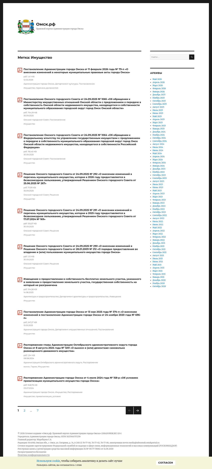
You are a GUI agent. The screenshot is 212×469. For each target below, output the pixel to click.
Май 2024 (157, 153)
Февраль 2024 (159, 162)
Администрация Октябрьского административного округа (53, 362)
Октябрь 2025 (159, 101)
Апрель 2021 (158, 268)
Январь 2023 (158, 203)
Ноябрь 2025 (159, 98)
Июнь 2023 (158, 187)
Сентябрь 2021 (159, 252)
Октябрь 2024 (159, 138)
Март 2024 (158, 159)
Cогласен (165, 462)
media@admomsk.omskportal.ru (144, 442)
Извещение (115, 296)
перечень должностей (47, 88)
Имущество (29, 88)
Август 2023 (158, 181)
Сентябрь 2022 (160, 215)
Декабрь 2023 (159, 169)
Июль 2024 (158, 147)
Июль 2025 (158, 110)
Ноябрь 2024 (159, 135)
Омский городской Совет (36, 120)
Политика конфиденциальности (34, 455)
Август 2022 (158, 218)
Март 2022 (158, 234)
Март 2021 (157, 271)
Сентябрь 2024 (160, 141)
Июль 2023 (158, 184)
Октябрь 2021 (159, 249)
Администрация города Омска (39, 84)
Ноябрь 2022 (159, 209)
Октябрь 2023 (159, 175)
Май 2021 (157, 264)
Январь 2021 (158, 277)
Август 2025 (158, 107)
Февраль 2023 (159, 200)
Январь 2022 (159, 240)
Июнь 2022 (158, 224)
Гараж (34, 366)
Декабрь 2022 (159, 206)
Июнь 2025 (158, 113)
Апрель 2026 (159, 82)
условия (56, 396)
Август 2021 (158, 255)
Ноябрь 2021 (158, 246)
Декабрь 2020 (159, 280)
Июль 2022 (158, 221)
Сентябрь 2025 (160, 104)
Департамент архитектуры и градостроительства (84, 296)
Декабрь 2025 (159, 94)
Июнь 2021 (158, 261)
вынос (27, 366)
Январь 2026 (159, 91)
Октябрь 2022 (159, 212)
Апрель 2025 (159, 119)
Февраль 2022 (159, 237)
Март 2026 (158, 85)
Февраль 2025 (159, 125)
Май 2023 (157, 190)
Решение (54, 195)
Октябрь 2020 (159, 286)
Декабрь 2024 (159, 132)
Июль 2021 (158, 258)
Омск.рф (46, 24)
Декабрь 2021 (159, 243)
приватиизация (44, 396)
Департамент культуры (66, 84)
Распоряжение (90, 362)
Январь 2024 (159, 166)
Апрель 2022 (159, 230)
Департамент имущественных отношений (76, 329)
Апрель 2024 (159, 156)
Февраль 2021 (159, 274)
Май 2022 (157, 227)
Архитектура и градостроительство (41, 296)
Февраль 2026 (159, 88)
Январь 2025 (158, 128)
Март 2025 (158, 122)
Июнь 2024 (158, 150)
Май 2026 (157, 79)
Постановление (87, 84)
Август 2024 (158, 144)
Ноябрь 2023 (159, 172)
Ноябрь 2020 (159, 283)
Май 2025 (157, 116)
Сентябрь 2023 (160, 178)
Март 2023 (158, 196)
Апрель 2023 (158, 193)
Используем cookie (48, 461)
